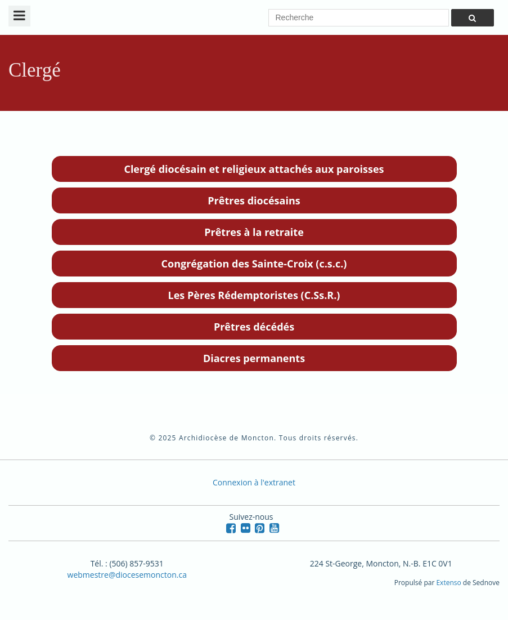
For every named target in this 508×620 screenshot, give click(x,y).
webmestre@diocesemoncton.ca (127, 574)
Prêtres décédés (254, 326)
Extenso (448, 582)
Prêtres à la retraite (254, 232)
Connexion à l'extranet (254, 482)
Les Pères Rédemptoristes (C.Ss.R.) (254, 295)
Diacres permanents (254, 358)
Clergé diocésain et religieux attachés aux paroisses (254, 169)
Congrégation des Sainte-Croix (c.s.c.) (254, 263)
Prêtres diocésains (254, 200)
